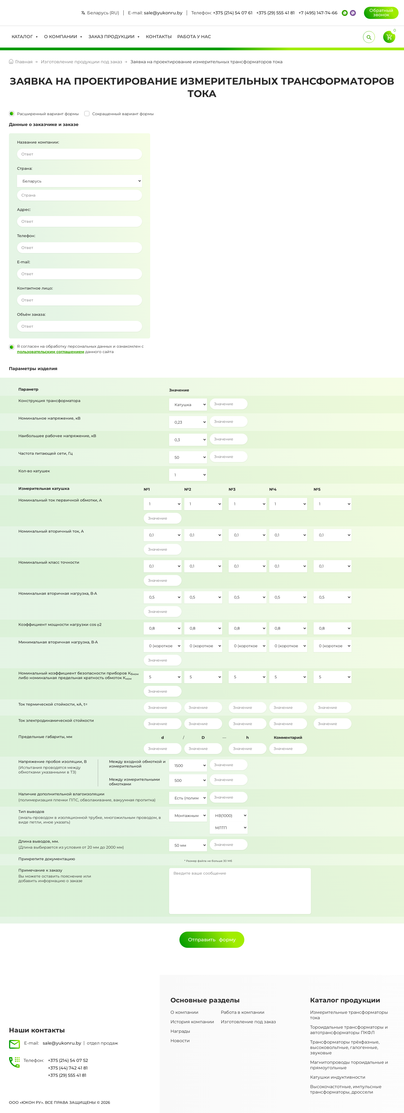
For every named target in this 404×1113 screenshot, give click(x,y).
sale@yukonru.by (163, 12)
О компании (184, 1012)
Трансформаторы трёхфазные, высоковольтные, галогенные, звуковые (344, 1047)
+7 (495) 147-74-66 (317, 12)
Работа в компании (242, 1012)
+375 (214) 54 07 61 (232, 12)
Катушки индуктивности (337, 1077)
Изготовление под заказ (248, 1021)
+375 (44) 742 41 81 (68, 1068)
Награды (180, 1031)
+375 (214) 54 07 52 (68, 1060)
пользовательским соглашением (50, 351)
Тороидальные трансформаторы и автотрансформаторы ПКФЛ (349, 1030)
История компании (192, 1021)
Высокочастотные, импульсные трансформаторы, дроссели (346, 1089)
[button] (25, 37)
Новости (180, 1040)
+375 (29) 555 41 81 (275, 12)
